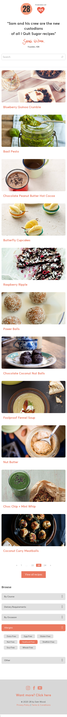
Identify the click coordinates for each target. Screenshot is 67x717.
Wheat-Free (28, 647)
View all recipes (33, 574)
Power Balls (11, 329)
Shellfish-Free (48, 642)
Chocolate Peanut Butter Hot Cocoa (29, 196)
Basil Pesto (11, 151)
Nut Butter (10, 462)
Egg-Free (28, 636)
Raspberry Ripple (15, 284)
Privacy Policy (23, 705)
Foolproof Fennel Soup (19, 417)
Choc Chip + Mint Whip (19, 506)
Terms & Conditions (41, 705)
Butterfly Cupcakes (16, 240)
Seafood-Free (28, 642)
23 (39, 565)
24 (45, 565)
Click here (43, 695)
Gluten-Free (45, 636)
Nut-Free (10, 642)
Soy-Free (11, 647)
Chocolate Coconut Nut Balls (24, 373)
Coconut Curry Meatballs (21, 551)
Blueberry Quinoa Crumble (22, 107)
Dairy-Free (11, 636)
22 (32, 565)
